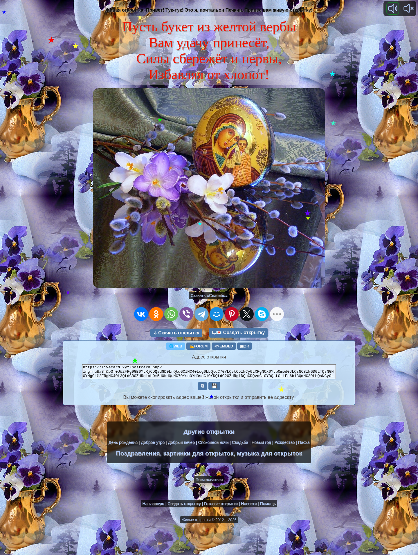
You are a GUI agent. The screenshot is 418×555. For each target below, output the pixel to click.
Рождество (284, 445)
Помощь (268, 506)
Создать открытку (184, 506)
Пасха (303, 445)
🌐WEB (175, 346)
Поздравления (138, 456)
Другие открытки (209, 434)
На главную (153, 506)
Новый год (261, 445)
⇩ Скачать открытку (176, 332)
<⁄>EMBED (224, 346)
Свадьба (240, 445)
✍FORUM (198, 346)
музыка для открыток (269, 456)
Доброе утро (153, 445)
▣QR (244, 346)
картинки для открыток (198, 456)
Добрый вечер (181, 445)
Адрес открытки (209, 356)
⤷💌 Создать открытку (238, 332)
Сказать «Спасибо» (208, 295)
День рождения (123, 445)
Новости (249, 506)
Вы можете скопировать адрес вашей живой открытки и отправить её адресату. (209, 399)
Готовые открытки (221, 506)
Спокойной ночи (213, 445)
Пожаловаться (209, 482)
